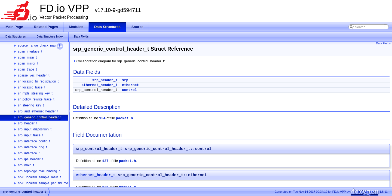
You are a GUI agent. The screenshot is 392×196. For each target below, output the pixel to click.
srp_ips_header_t (30, 159)
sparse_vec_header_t (33, 75)
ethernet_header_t (99, 85)
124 (102, 118)
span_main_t (27, 57)
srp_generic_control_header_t (39, 117)
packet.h (124, 118)
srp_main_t (26, 165)
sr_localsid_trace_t (31, 87)
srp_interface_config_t (34, 141)
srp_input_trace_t (30, 135)
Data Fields (383, 43)
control (129, 90)
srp (125, 80)
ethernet (130, 85)
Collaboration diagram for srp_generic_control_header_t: (119, 61)
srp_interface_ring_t (32, 147)
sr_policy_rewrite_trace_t (36, 99)
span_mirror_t (28, 63)
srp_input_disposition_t (34, 129)
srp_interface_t (28, 153)
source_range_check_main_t (39, 45)
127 (105, 161)
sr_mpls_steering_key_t (35, 93)
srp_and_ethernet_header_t (38, 111)
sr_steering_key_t (31, 105)
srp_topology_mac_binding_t (39, 171)
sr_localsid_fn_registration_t (38, 81)
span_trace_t (27, 69)
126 (105, 187)
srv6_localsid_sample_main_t (39, 177)
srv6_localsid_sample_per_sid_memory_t (48, 183)
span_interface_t (30, 51)
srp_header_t (27, 123)
